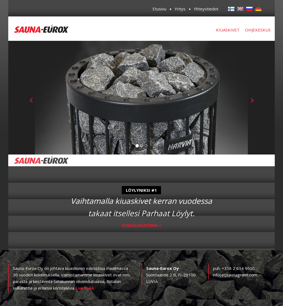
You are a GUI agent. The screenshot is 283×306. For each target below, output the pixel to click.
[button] (28, 98)
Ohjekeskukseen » (141, 225)
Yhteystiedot (206, 9)
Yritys (179, 9)
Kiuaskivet (228, 30)
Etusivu (159, 9)
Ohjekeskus (258, 30)
